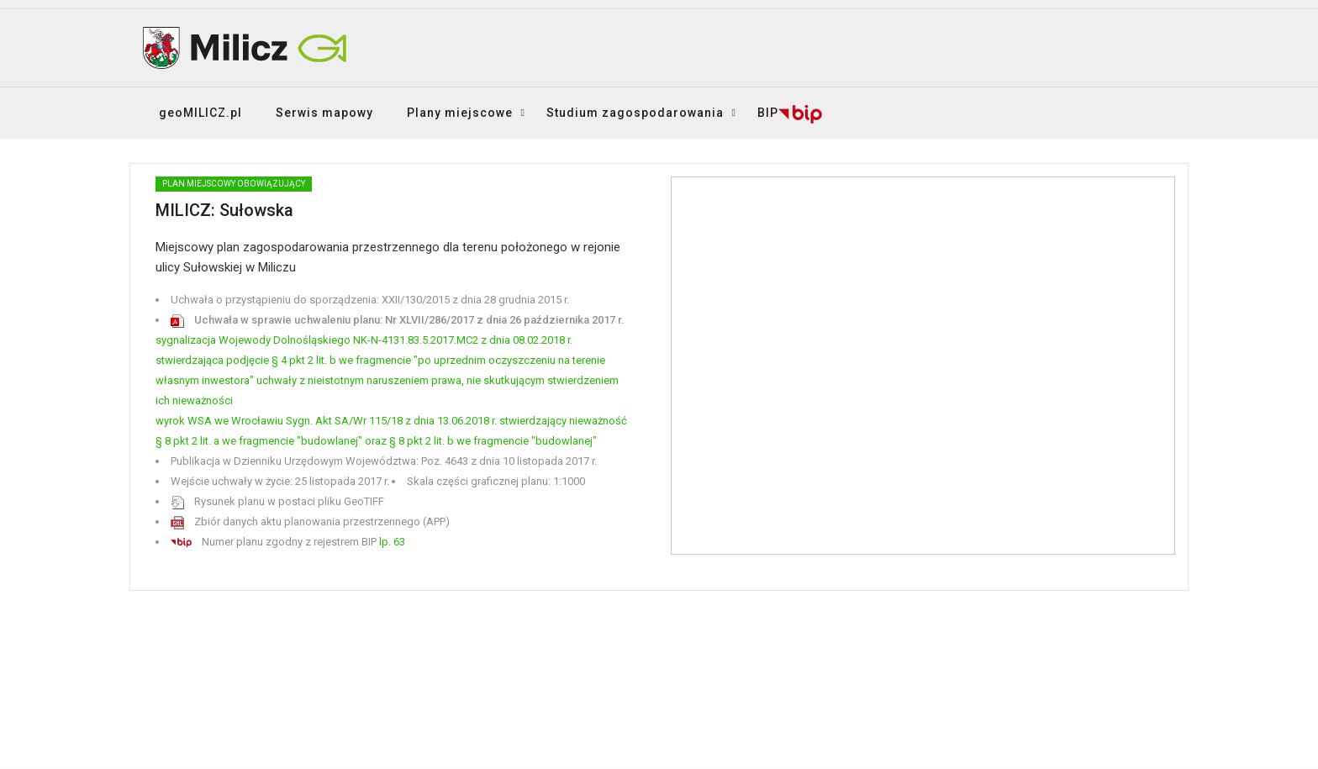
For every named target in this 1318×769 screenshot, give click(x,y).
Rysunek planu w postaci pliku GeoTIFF (277, 501)
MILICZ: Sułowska (224, 210)
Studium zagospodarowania (635, 112)
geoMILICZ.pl (200, 112)
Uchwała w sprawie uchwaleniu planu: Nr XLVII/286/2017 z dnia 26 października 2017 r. (398, 319)
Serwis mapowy (324, 112)
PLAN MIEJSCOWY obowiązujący (233, 183)
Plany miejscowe (460, 112)
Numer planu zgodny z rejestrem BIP (288, 541)
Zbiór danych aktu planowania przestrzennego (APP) (310, 521)
